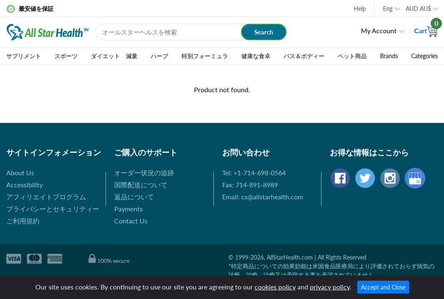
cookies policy (275, 287)
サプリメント (23, 56)
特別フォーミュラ (205, 56)
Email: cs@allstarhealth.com (262, 197)
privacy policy (330, 287)
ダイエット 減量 (114, 56)
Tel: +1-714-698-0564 (254, 172)
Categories (424, 56)
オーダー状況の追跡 (144, 172)
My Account (379, 30)
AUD (418, 8)
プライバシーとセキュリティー (52, 209)
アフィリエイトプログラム (46, 197)
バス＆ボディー (304, 56)
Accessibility (24, 185)
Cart (426, 30)
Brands (389, 56)
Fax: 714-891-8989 (250, 185)
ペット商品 (352, 56)
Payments (128, 209)
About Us (20, 172)
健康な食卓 (255, 56)
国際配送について (140, 185)
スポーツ (66, 56)
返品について (134, 197)
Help (360, 8)
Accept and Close (383, 287)
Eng (387, 8)
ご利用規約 (22, 221)
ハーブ (159, 56)
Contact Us (130, 221)
